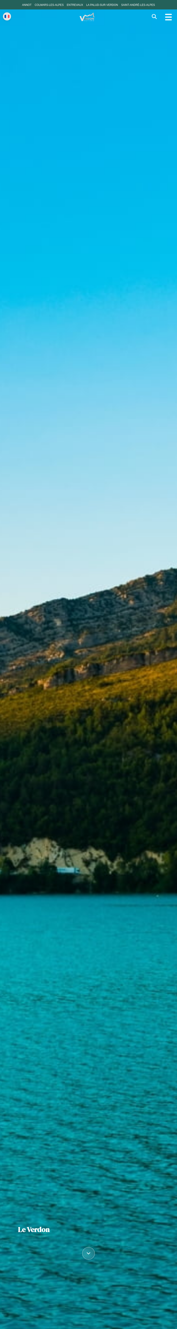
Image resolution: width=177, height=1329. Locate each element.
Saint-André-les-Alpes (138, 5)
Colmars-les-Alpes (49, 5)
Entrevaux (75, 5)
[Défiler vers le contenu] (88, 1252)
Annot (27, 5)
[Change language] (7, 16)
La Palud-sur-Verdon (102, 5)
